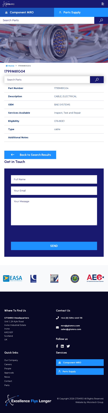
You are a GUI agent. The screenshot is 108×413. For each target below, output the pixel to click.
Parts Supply (67, 371)
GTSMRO (79, 398)
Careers (8, 364)
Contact (8, 381)
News (7, 377)
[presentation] (32, 233)
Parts (6, 385)
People (7, 368)
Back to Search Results (31, 155)
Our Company (11, 360)
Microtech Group (95, 402)
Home (10, 66)
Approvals (9, 373)
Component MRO (69, 362)
